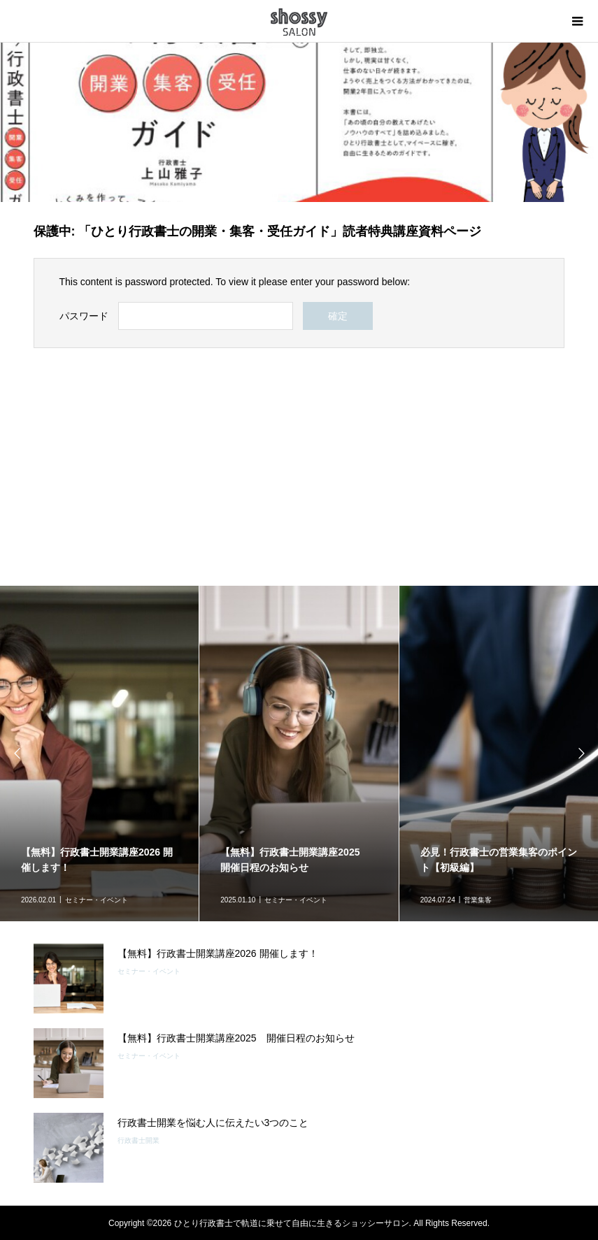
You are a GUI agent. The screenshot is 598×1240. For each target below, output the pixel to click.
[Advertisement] (299, 467)
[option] (299, 753)
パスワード (83, 316)
